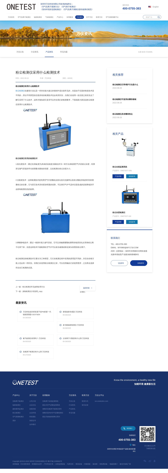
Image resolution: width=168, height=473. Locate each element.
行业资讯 (34, 52)
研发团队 (32, 421)
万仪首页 (11, 17)
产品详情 (118, 176)
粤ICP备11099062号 (55, 465)
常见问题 (63, 52)
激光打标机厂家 (125, 468)
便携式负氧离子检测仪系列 (52, 413)
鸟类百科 (70, 468)
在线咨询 (132, 176)
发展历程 (32, 413)
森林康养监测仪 (18, 413)
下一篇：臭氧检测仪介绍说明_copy (30, 291)
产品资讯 (49, 52)
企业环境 (32, 417)
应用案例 (70, 17)
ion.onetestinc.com (101, 405)
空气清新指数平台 (112, 17)
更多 (14, 425)
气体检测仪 (49, 17)
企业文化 (32, 409)
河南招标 (87, 468)
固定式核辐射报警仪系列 (51, 421)
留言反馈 (85, 409)
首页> (144, 52)
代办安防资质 (25, 468)
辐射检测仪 (38, 17)
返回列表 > (86, 288)
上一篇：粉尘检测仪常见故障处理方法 (31, 287)
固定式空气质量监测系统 (51, 409)
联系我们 (129, 432)
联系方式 (85, 405)
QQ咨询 (121, 263)
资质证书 (32, 425)
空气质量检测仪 (18, 421)
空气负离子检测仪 (24, 17)
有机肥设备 (103, 468)
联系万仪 (99, 17)
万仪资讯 (79, 17)
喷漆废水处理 (37, 468)
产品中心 (60, 17)
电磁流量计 (114, 468)
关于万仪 (89, 17)
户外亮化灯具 (48, 468)
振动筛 (95, 468)
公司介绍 (32, 405)
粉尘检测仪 (17, 417)
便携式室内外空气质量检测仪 (52, 417)
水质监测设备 (60, 468)
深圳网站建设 (74, 465)
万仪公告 (20, 52)
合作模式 (32, 429)
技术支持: (65, 465)
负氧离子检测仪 (18, 405)
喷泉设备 (79, 468)
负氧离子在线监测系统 (50, 405)
